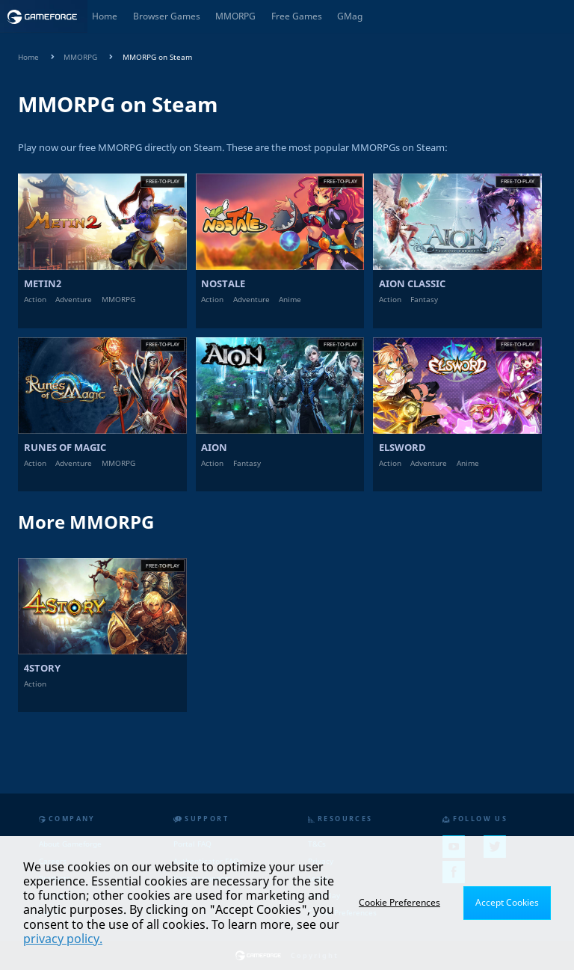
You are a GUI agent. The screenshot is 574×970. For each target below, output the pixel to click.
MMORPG (235, 16)
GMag (349, 16)
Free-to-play (162, 181)
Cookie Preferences (399, 902)
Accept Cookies (507, 902)
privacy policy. (62, 938)
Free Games (296, 16)
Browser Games (166, 16)
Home (104, 16)
